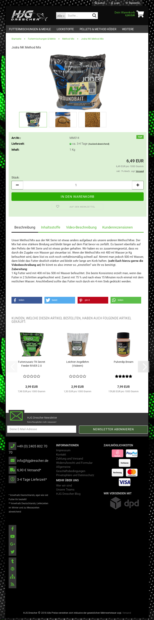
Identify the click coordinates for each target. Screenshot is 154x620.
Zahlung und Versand (69, 460)
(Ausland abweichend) (98, 146)
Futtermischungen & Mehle (30, 29)
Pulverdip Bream (123, 363)
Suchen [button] (100, 3)
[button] (17, 187)
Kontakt (61, 456)
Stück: (15, 179)
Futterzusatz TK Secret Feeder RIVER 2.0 (31, 365)
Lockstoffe (65, 29)
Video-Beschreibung (81, 229)
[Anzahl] (77, 187)
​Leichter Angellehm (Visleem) (77, 365)
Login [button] (115, 3)
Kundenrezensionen (117, 229)
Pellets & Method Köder (98, 29)
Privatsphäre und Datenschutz (75, 477)
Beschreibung (24, 229)
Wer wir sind (64, 487)
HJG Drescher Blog (68, 495)
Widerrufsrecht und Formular (74, 464)
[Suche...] (60, 15)
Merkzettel (133, 3)
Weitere (128, 29)
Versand (126, 614)
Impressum (63, 452)
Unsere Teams (65, 491)
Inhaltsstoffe (50, 229)
